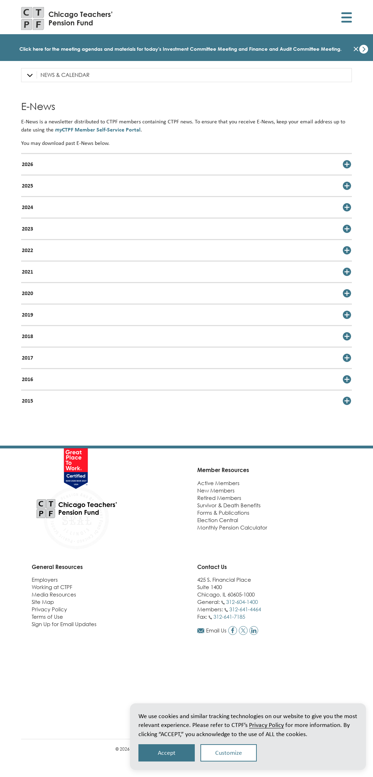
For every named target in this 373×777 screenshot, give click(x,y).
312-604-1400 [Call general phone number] (242, 602)
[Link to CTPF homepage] (67, 18)
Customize (228, 753)
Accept (166, 753)
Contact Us (212, 566)
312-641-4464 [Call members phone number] (245, 609)
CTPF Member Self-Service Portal (98, 130)
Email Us (216, 630)
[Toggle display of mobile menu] (346, 18)
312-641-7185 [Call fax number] (229, 616)
